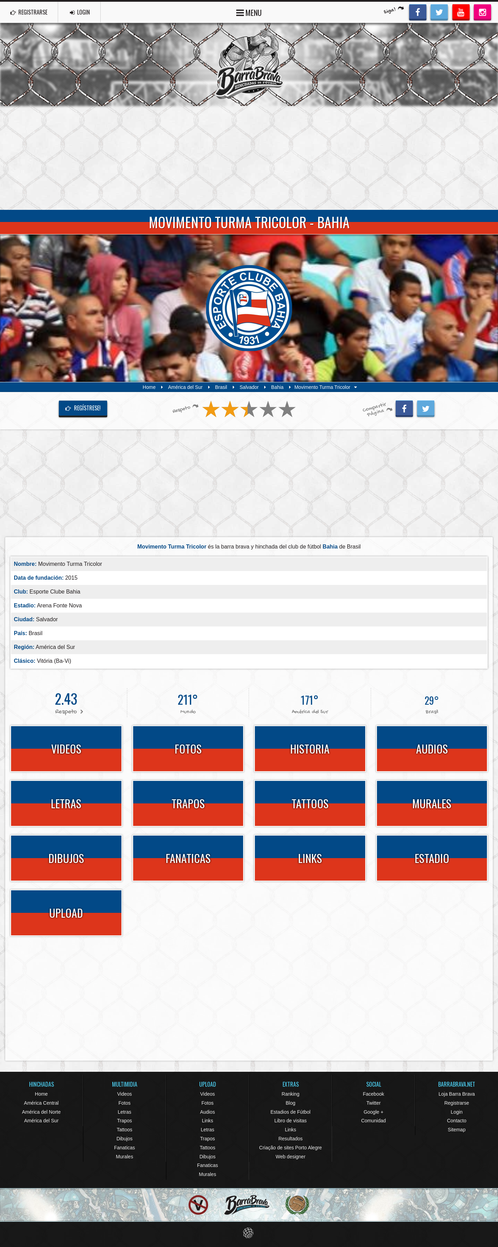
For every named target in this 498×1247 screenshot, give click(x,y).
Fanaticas (124, 1147)
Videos (124, 1094)
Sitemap (456, 1129)
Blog (290, 1103)
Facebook (373, 1094)
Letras (124, 1112)
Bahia (277, 387)
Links (207, 1120)
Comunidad (373, 1120)
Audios (207, 1112)
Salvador (249, 387)
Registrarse (456, 1103)
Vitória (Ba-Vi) (54, 661)
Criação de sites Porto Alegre (290, 1147)
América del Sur (185, 387)
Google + (373, 1112)
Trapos (124, 1120)
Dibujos (125, 1138)
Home (149, 387)
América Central (41, 1103)
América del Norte (41, 1112)
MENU (249, 12)
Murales (124, 1156)
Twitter (373, 1103)
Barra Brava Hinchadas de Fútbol (249, 64)
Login (456, 1112)
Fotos (124, 1103)
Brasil (221, 387)
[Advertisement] (249, 157)
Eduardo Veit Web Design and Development (249, 1233)
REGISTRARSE (28, 12)
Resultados (290, 1138)
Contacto (456, 1120)
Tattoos (124, 1129)
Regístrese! (83, 408)
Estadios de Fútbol (290, 1112)
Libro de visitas (290, 1120)
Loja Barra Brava (457, 1094)
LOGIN (80, 12)
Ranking (290, 1094)
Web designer (290, 1156)
